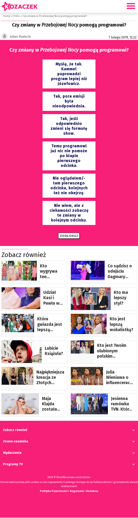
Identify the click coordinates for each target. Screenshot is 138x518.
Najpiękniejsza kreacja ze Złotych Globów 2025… (50, 378)
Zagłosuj (69, 236)
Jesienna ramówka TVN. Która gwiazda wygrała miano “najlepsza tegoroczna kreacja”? (122, 405)
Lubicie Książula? (54, 351)
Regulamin (77, 491)
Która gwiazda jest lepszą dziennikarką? (50, 325)
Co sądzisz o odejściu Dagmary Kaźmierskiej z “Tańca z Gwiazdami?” (120, 272)
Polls (16, 16)
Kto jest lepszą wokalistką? (121, 325)
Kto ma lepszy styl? (121, 298)
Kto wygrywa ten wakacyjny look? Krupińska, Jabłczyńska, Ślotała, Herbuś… (52, 272)
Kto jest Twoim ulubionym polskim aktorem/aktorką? (115, 351)
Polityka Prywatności (53, 491)
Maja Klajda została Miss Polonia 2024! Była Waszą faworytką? (53, 405)
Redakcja (93, 491)
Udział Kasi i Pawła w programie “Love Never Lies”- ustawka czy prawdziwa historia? (53, 298)
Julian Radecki (20, 37)
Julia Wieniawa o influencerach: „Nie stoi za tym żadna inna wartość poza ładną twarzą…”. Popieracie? (119, 378)
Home (6, 16)
